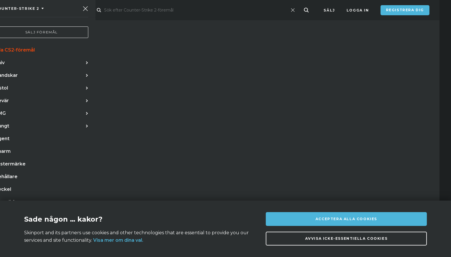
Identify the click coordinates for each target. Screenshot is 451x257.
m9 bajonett (182, 141)
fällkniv (70, 153)
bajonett (43, 141)
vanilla (22, 153)
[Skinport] (45, 10)
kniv (19, 141)
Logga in (358, 10)
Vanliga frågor (144, 192)
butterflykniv (110, 141)
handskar (74, 141)
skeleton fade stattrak (115, 153)
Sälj (329, 10)
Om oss (73, 192)
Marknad (101, 10)
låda (45, 153)
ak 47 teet (147, 141)
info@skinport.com (404, 191)
